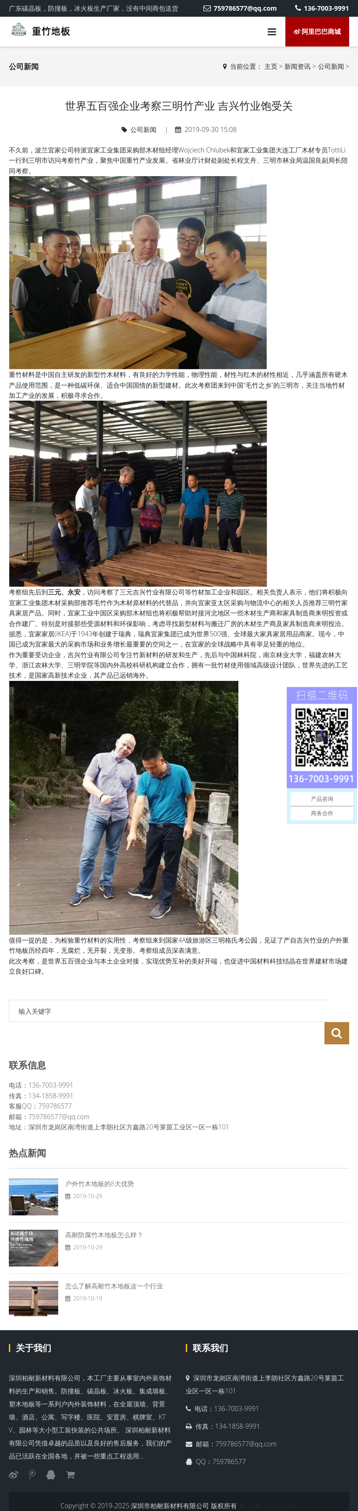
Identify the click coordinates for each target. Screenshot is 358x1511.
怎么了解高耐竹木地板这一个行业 (114, 1263)
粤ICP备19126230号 (268, 1483)
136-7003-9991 (322, 8)
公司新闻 (331, 66)
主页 (270, 66)
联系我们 (210, 1326)
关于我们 (33, 1326)
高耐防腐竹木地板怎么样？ (104, 1212)
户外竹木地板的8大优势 (99, 1161)
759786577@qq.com (240, 8)
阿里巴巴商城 (317, 31)
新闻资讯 (297, 66)
